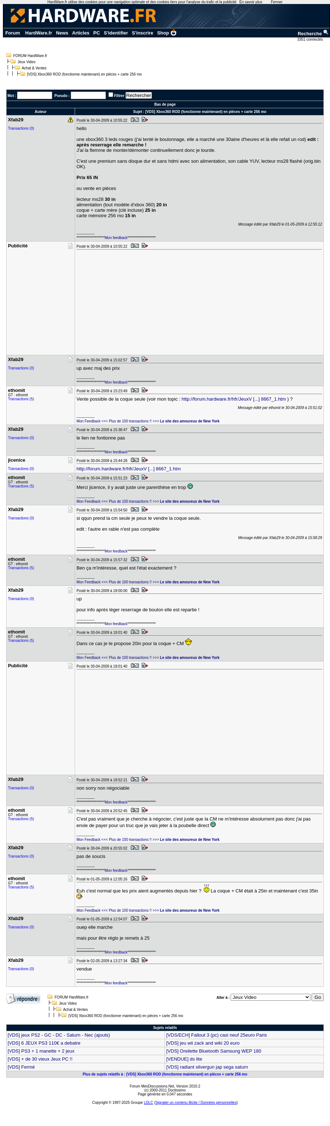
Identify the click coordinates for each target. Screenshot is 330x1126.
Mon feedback (116, 238)
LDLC (148, 1103)
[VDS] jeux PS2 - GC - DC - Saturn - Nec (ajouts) (59, 1035)
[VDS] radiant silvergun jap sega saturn (207, 1067)
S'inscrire (142, 33)
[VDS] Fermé (21, 1067)
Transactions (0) (21, 128)
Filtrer (119, 96)
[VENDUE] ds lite (184, 1059)
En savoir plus (250, 2)
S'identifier (116, 33)
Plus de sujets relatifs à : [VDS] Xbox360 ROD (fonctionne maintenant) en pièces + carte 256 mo (165, 1074)
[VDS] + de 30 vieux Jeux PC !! (40, 1059)
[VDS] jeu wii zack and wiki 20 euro (202, 1043)
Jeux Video (27, 62)
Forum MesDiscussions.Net (152, 1086)
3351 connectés (310, 39)
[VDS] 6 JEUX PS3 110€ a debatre (44, 1043)
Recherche (313, 33)
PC (96, 33)
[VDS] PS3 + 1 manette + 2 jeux (41, 1051)
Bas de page (165, 104)
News (62, 33)
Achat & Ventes (34, 68)
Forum (12, 33)
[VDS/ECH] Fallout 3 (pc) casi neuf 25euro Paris (216, 1035)
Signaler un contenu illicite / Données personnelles (195, 1103)
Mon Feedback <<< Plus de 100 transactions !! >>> (118, 421)
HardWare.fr (38, 33)
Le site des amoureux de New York (189, 421)
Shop (167, 33)
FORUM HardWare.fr (30, 56)
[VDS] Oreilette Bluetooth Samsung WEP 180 (213, 1051)
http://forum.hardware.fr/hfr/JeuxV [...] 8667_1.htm (234, 399)
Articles (81, 33)
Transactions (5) (21, 399)
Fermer (276, 2)
